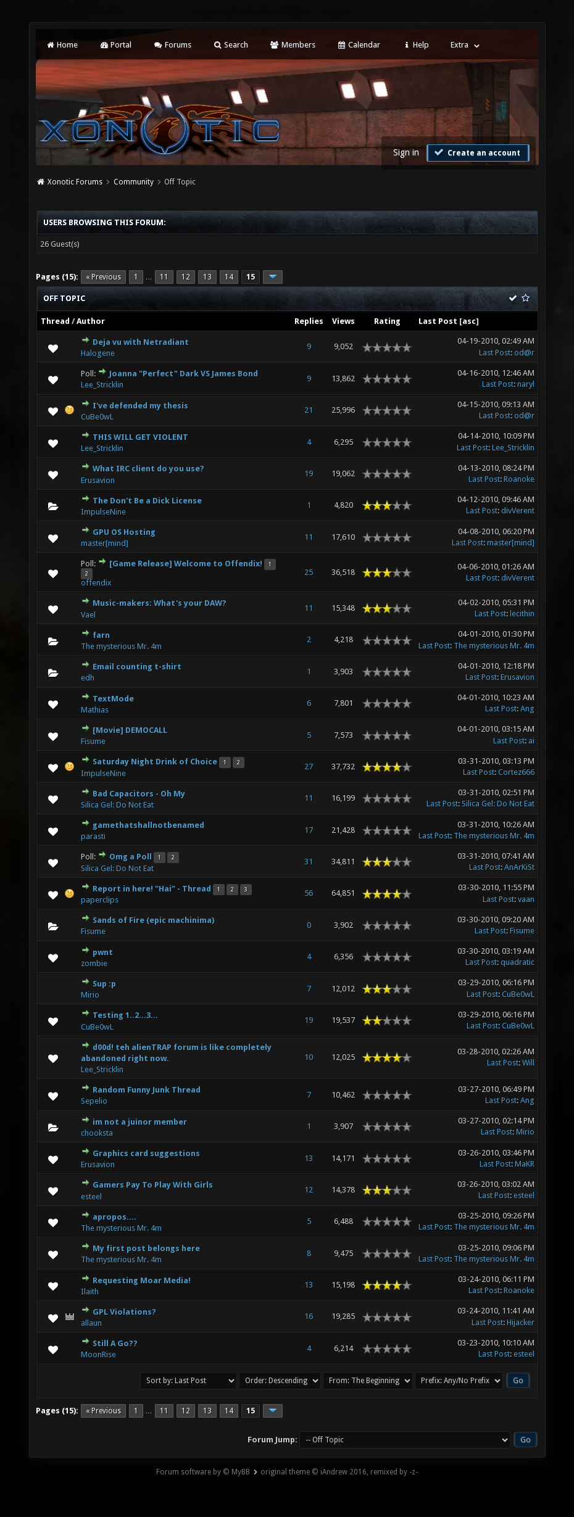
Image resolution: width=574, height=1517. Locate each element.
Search (230, 44)
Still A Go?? (115, 1343)
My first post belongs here (146, 1248)
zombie (94, 963)
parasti (93, 836)
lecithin (522, 613)
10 (308, 1057)
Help (415, 44)
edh (87, 677)
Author (91, 321)
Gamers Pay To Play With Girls (153, 1184)
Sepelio (94, 1101)
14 (229, 277)
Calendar (358, 44)
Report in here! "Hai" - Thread (152, 888)
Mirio (90, 994)
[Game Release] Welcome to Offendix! (185, 563)
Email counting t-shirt (137, 666)
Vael (88, 614)
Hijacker (520, 1322)
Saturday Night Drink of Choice (155, 761)
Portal (115, 44)
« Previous (103, 277)
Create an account (476, 152)
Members (292, 44)
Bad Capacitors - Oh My (139, 793)
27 (308, 766)
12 (185, 277)
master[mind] (104, 543)
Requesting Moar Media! (142, 1280)
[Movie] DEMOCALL (130, 730)
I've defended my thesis (140, 405)
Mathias (95, 709)
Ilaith (90, 1291)
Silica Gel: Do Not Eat (117, 804)
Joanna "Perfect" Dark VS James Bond (183, 373)
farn (101, 635)
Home (62, 44)
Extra (459, 44)
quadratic (517, 962)
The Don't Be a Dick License (147, 500)
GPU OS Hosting (124, 532)
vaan (526, 899)
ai (531, 740)
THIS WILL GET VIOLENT (140, 437)
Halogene (98, 353)
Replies (308, 321)
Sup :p (104, 983)
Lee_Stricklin (102, 384)
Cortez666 (516, 772)
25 (308, 572)
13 (207, 277)
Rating (387, 321)
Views (343, 321)
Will (528, 1062)
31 (308, 861)
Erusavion (98, 480)
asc (469, 321)
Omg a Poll (130, 856)
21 (308, 410)
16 (308, 1316)
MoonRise (98, 1354)
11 (164, 277)
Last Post (437, 321)
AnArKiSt (519, 867)
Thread (55, 321)
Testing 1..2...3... (125, 1015)
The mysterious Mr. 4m (121, 646)
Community (134, 182)
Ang (527, 708)
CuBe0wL (97, 416)
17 (308, 830)
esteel (91, 1196)
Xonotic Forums (75, 182)
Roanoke (519, 479)
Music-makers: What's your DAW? (160, 603)
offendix (96, 582)
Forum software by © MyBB (203, 1472)
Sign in (406, 152)
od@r (524, 352)
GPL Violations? (124, 1312)
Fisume (93, 741)
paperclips (100, 899)
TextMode (113, 698)
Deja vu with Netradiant (141, 342)
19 (308, 473)
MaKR (524, 1163)
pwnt (103, 952)
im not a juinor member (140, 1121)
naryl (525, 384)
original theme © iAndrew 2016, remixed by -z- (339, 1472)
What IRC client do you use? (148, 468)
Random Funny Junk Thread (147, 1089)
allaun (91, 1323)
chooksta (97, 1133)
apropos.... (114, 1216)
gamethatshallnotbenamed (148, 825)
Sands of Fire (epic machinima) (153, 920)
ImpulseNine (103, 511)
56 (308, 893)
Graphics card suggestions (146, 1153)
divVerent (517, 510)
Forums (172, 44)
